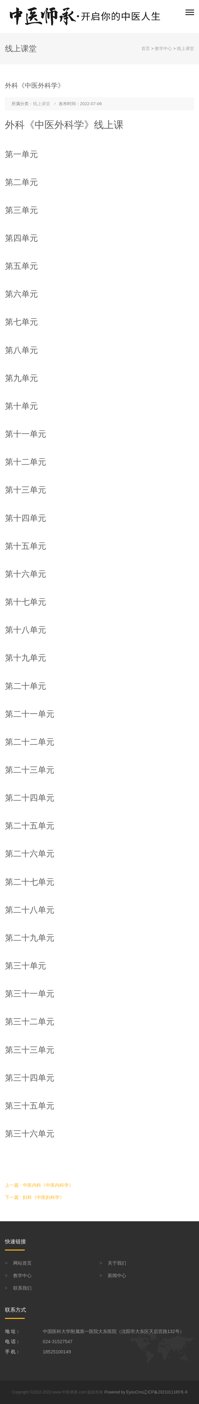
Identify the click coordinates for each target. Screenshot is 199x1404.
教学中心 (163, 48)
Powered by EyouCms (123, 1392)
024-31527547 (57, 1341)
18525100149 (57, 1351)
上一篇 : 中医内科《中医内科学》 (39, 1185)
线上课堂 (185, 48)
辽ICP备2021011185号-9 (165, 1392)
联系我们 (22, 1288)
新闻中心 (117, 1275)
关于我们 (117, 1263)
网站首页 (22, 1263)
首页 (145, 48)
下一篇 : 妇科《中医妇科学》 (34, 1197)
